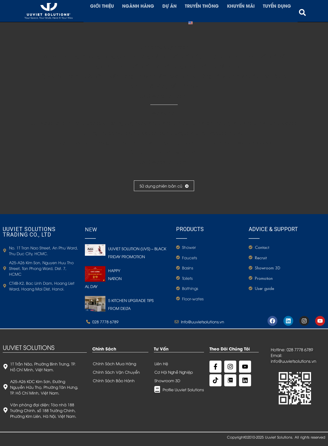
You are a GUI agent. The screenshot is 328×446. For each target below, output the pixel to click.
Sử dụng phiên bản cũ (164, 186)
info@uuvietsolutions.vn (293, 361)
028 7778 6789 (300, 349)
